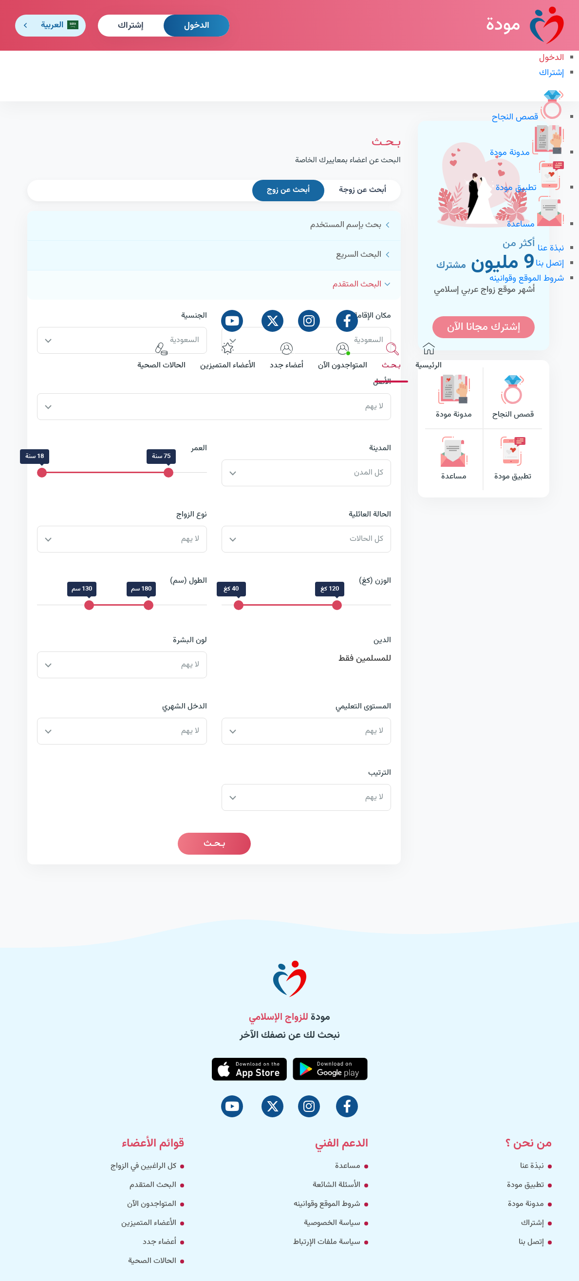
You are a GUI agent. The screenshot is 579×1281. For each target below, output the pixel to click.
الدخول (196, 26)
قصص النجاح (528, 117)
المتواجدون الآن (342, 357)
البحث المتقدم (153, 1185)
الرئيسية (428, 357)
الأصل (382, 382)
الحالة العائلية (370, 515)
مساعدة (535, 224)
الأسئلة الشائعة (336, 1185)
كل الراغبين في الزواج (143, 1166)
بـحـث (391, 357)
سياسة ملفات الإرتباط (326, 1242)
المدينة (380, 448)
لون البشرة (190, 640)
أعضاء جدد (286, 357)
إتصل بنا (550, 263)
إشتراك (131, 26)
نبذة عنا (551, 248)
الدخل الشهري (184, 707)
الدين (382, 640)
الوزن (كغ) (375, 581)
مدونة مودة (527, 153)
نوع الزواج (191, 515)
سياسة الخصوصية (332, 1223)
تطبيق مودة (530, 188)
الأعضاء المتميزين (227, 357)
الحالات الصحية (161, 357)
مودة (525, 25)
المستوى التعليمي (363, 707)
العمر (199, 448)
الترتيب (379, 773)
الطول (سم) (188, 581)
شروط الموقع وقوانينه (526, 279)
